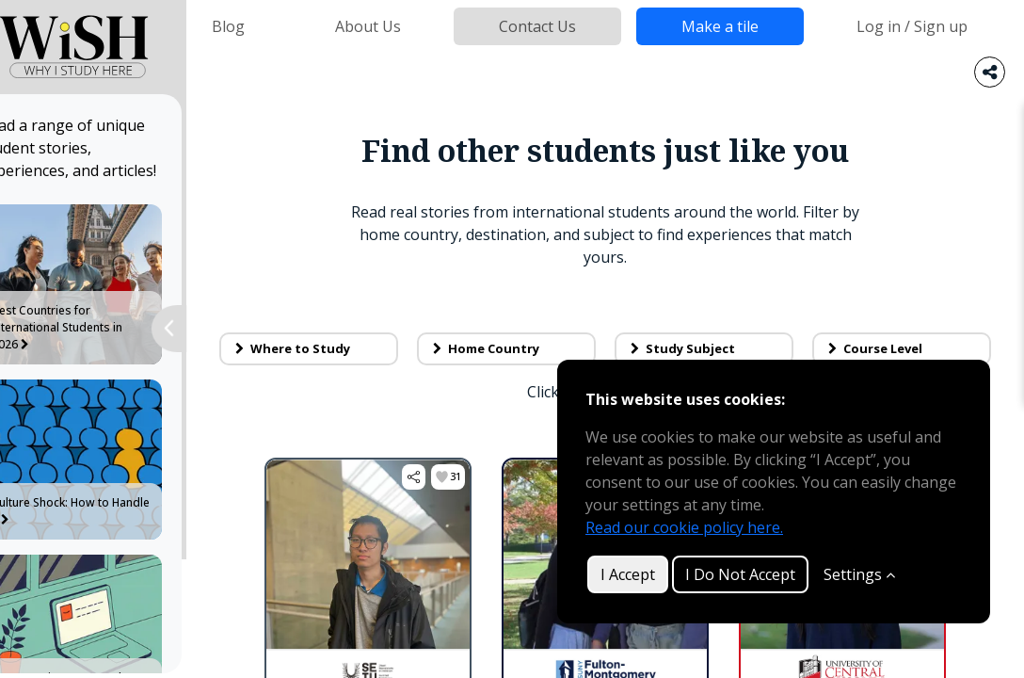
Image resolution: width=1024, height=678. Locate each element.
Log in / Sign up (912, 26)
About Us (368, 26)
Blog (228, 26)
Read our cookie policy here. (684, 527)
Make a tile (720, 26)
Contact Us (537, 26)
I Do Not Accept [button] (740, 574)
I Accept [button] (627, 574)
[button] (433, 477)
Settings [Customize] (859, 574)
